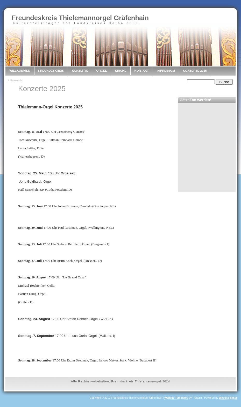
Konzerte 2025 (195, 70)
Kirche (120, 70)
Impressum (166, 70)
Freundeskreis (51, 70)
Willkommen (19, 70)
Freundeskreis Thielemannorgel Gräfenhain (80, 17)
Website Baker (228, 397)
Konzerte (80, 70)
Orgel (101, 70)
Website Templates (176, 397)
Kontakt (141, 70)
